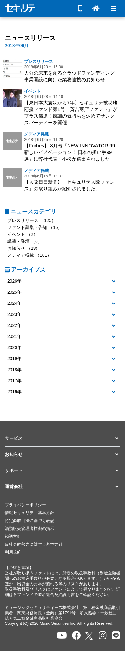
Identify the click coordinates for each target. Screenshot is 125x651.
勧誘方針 (13, 536)
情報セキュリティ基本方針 (29, 513)
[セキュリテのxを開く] (89, 636)
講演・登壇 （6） (24, 241)
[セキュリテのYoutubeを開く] (62, 636)
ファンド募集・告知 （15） (34, 227)
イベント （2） (22, 234)
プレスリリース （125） (31, 220)
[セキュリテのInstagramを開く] (103, 636)
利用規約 (13, 552)
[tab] (62, 281)
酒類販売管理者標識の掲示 (29, 528)
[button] (62, 281)
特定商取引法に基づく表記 (29, 521)
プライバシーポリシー (25, 505)
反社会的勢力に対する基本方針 (33, 544)
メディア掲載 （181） (29, 255)
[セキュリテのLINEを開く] (116, 636)
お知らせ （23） (23, 248)
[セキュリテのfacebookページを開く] (76, 636)
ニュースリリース (30, 37)
